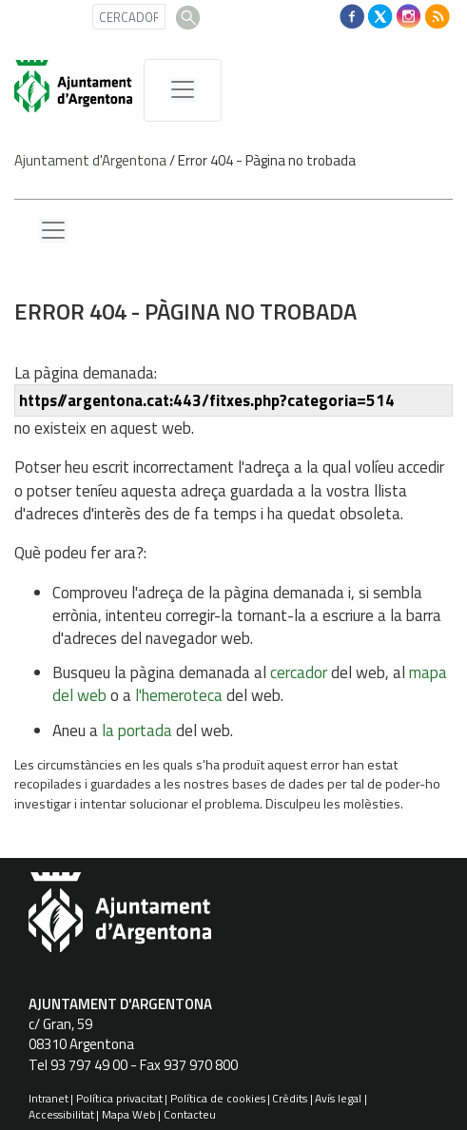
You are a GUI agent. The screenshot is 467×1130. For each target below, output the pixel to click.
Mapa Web (129, 1114)
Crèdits (289, 1098)
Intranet (48, 1098)
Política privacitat (119, 1098)
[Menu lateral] (53, 231)
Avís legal (338, 1098)
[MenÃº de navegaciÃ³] (183, 90)
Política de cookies (217, 1098)
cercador (298, 672)
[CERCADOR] (128, 16)
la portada (137, 730)
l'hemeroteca (179, 695)
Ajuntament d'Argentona (90, 160)
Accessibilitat (61, 1114)
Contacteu (190, 1114)
